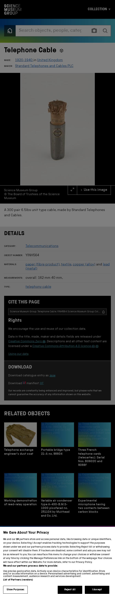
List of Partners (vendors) (18, 582)
